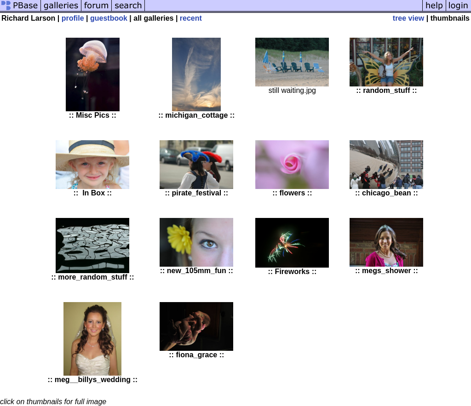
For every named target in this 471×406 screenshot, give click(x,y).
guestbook (108, 18)
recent (191, 18)
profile (73, 18)
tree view (408, 18)
